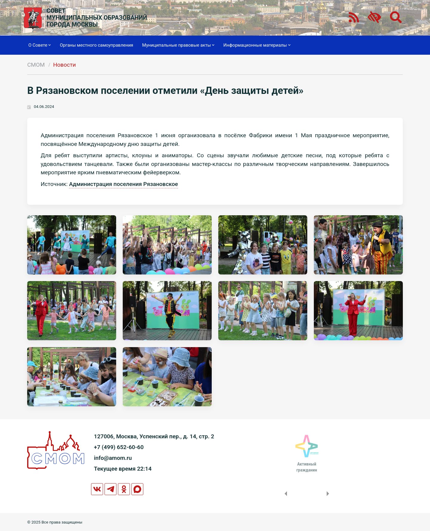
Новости (64, 64)
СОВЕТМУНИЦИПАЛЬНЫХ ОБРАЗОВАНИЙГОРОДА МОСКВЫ (97, 17)
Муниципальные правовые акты (178, 45)
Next (329, 493)
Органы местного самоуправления (96, 45)
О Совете (39, 45)
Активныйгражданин (306, 467)
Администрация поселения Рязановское (123, 184)
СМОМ (36, 64)
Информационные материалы (257, 45)
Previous (284, 493)
